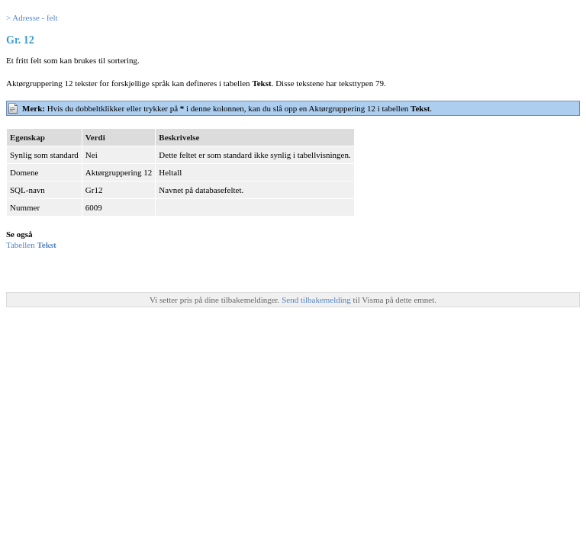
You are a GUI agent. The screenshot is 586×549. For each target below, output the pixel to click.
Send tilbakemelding (317, 299)
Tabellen (31, 244)
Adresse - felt (34, 17)
